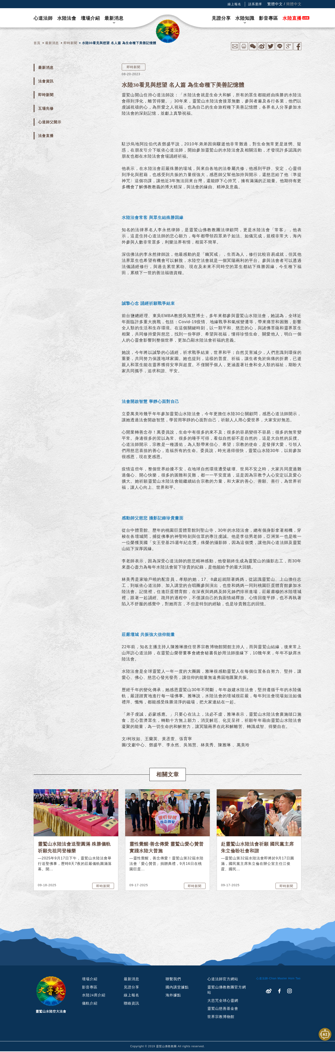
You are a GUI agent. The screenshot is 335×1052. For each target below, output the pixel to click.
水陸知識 (244, 18)
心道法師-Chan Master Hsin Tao (278, 978)
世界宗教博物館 (220, 1017)
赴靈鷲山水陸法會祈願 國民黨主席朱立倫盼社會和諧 (257, 847)
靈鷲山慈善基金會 (222, 1009)
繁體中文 (275, 4)
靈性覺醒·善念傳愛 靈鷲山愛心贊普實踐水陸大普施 (166, 847)
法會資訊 (46, 81)
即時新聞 (46, 95)
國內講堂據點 (177, 987)
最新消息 (114, 18)
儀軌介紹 (89, 1003)
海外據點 (173, 995)
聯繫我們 (173, 979)
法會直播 (46, 136)
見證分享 (221, 18)
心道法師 (43, 18)
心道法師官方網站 (222, 979)
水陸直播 (292, 18)
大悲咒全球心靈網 (222, 1001)
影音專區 (268, 18)
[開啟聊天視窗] (325, 1034)
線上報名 (234, 4)
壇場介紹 (90, 18)
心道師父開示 (49, 122)
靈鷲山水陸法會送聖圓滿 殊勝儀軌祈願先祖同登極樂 (74, 847)
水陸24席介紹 (93, 995)
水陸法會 (66, 18)
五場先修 (46, 108)
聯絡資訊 (131, 1003)
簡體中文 (294, 4)
